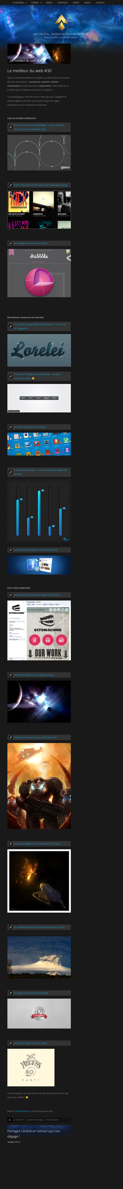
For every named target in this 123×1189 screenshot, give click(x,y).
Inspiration (31, 1120)
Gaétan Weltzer (22, 1111)
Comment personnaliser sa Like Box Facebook (35, 549)
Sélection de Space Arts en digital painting (33, 675)
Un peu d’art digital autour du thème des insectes (37, 843)
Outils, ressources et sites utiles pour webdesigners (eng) (41, 185)
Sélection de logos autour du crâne (30, 1043)
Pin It (17, 1142)
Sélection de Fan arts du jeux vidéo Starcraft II (35, 737)
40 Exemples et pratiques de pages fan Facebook (37, 594)
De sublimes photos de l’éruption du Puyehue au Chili (39, 927)
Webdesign (39, 1120)
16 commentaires (52, 1120)
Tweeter (11, 1142)
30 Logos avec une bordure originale (31, 993)
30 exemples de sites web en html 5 (31, 243)
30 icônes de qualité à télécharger (30, 427)
